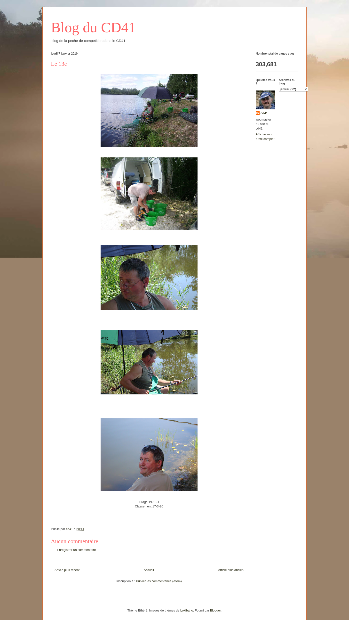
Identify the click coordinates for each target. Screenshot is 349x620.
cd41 (264, 113)
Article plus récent (67, 570)
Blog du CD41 (93, 27)
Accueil (149, 570)
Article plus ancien (231, 570)
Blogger (215, 610)
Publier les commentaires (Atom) (159, 581)
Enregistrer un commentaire (76, 550)
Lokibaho (186, 610)
